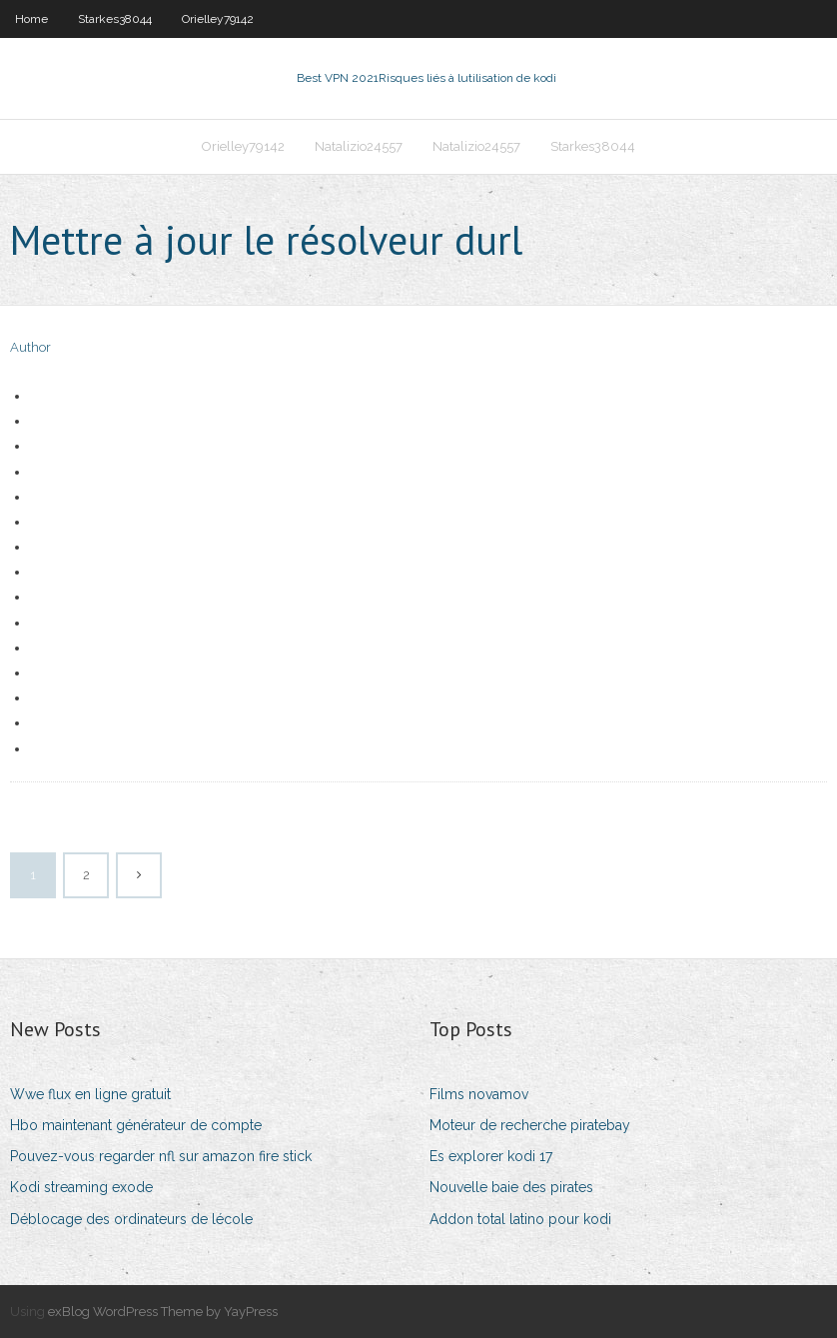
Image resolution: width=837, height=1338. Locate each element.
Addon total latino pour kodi (520, 1219)
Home (31, 19)
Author (30, 347)
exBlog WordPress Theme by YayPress (163, 1311)
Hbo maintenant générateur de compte (136, 1125)
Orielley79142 (218, 19)
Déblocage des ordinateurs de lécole (131, 1219)
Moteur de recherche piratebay (529, 1125)
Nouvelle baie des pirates (511, 1187)
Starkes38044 (115, 19)
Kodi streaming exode (81, 1187)
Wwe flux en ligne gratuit (90, 1094)
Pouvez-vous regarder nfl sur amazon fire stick (161, 1156)
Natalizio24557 (359, 146)
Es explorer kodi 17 (490, 1156)
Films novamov (478, 1094)
